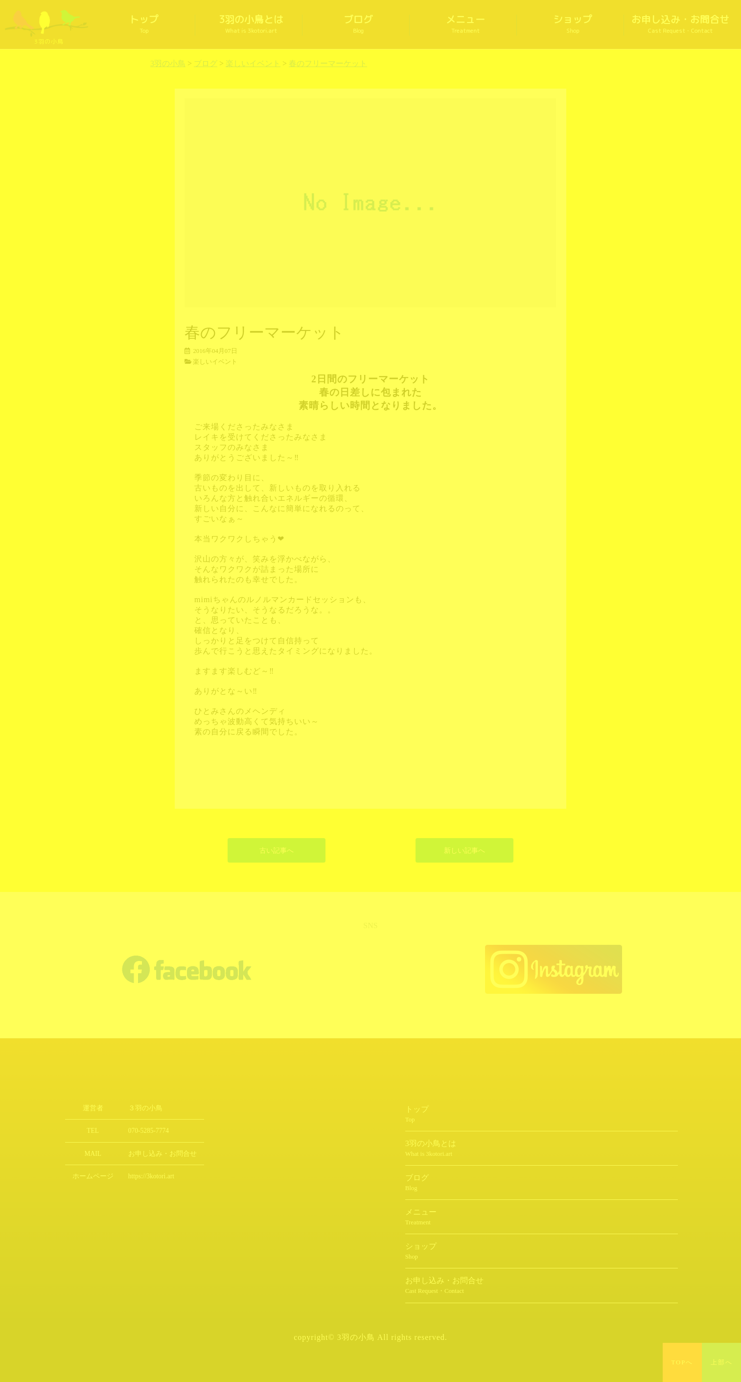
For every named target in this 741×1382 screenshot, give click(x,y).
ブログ (358, 25)
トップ (144, 25)
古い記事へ (276, 850)
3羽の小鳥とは (251, 25)
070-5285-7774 (148, 1130)
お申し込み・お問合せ (680, 25)
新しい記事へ (464, 850)
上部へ (722, 1362)
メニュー (465, 25)
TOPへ (683, 1362)
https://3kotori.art (151, 1176)
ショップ (572, 25)
